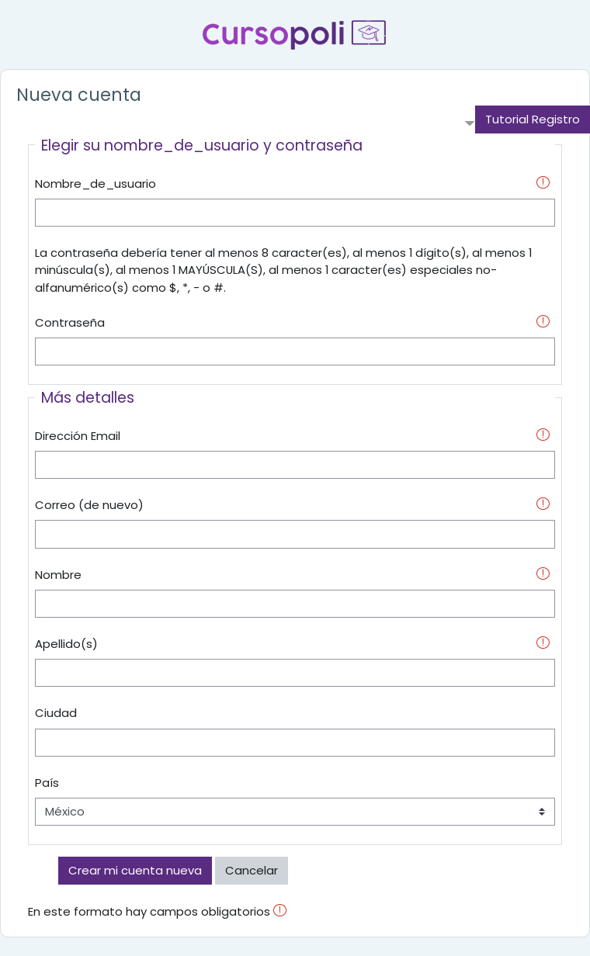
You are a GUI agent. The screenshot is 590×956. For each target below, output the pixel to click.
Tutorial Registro (532, 119)
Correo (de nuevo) (89, 505)
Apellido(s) (66, 644)
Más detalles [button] (87, 397)
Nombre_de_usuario (95, 183)
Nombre (58, 574)
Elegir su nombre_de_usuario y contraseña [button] (202, 145)
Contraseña (70, 322)
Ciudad (56, 713)
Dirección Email (77, 436)
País (47, 782)
